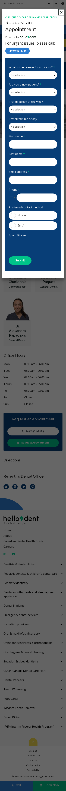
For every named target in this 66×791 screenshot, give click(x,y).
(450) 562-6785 (17, 50)
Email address (19, 172)
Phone (14, 190)
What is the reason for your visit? (32, 67)
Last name (17, 154)
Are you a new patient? (25, 84)
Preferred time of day (23, 119)
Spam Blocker (18, 235)
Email (17, 225)
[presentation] (29, 244)
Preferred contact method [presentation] (26, 207)
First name (17, 136)
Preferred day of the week (26, 102)
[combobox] (12, 198)
